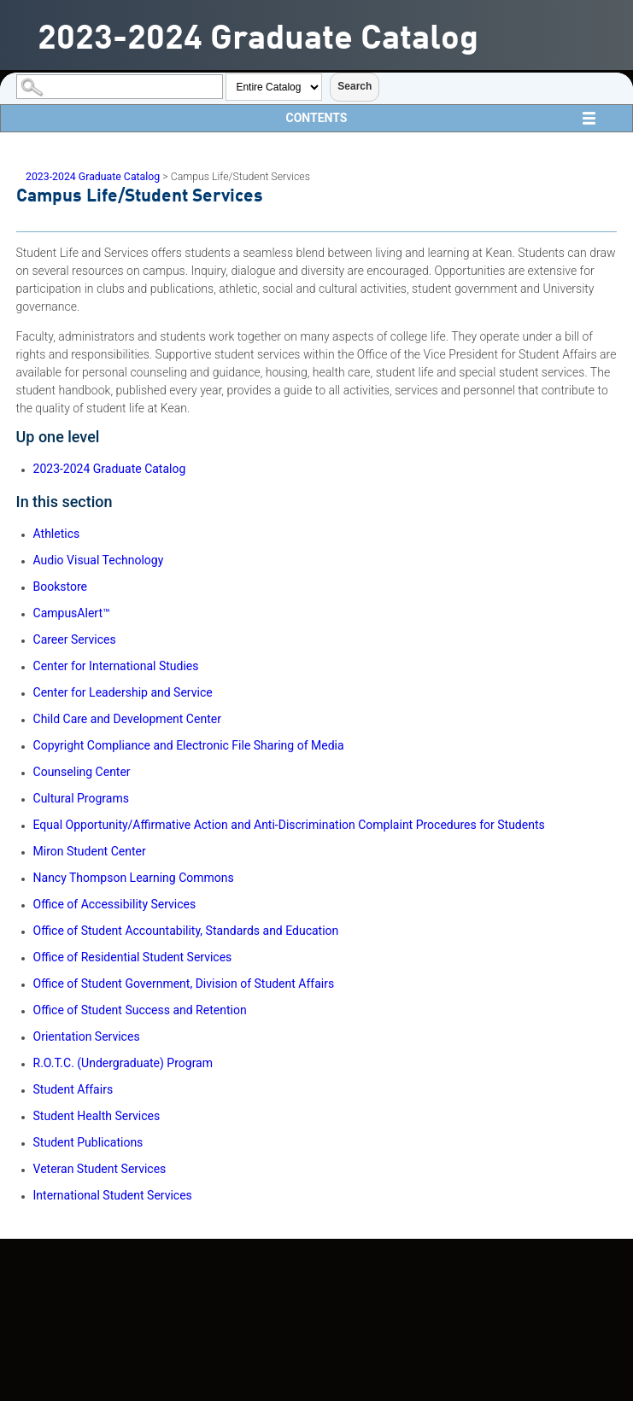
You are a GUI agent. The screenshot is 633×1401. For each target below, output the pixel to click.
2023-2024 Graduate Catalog (93, 177)
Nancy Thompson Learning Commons (133, 877)
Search (354, 86)
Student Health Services (97, 1116)
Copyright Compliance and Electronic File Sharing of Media (188, 745)
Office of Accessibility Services (114, 904)
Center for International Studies (116, 666)
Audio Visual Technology (98, 560)
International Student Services (112, 1195)
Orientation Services (86, 1036)
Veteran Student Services (100, 1169)
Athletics (56, 533)
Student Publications (88, 1142)
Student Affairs (73, 1089)
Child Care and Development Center (127, 719)
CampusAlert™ (71, 613)
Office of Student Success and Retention (140, 1010)
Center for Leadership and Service (123, 692)
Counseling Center (82, 772)
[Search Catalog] (119, 86)
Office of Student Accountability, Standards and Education (186, 930)
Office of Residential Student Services (132, 957)
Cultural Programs (81, 798)
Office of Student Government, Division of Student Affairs (184, 983)
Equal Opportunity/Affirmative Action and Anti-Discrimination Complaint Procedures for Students (289, 825)
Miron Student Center (89, 851)
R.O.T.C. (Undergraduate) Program (123, 1063)
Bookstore (60, 586)
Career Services (74, 639)
